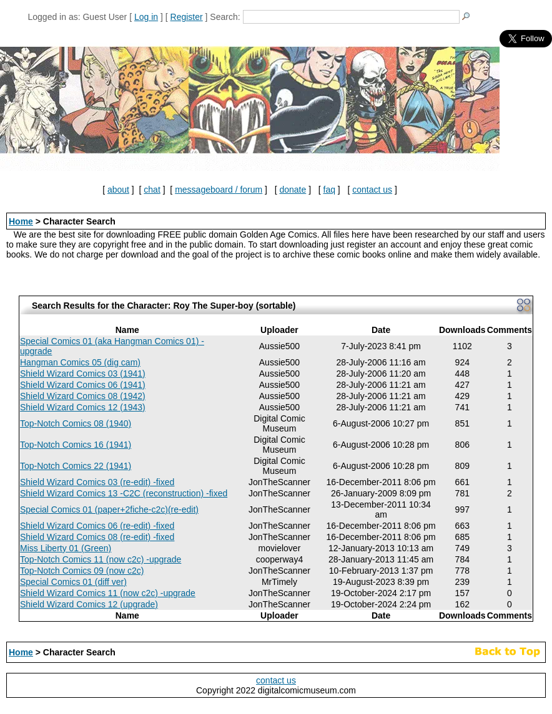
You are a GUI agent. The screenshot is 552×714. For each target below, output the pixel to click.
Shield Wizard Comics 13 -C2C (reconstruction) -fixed (123, 493)
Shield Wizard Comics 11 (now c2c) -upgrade (107, 593)
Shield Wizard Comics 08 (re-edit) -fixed (97, 537)
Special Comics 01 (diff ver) (73, 582)
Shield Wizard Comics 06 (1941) (82, 385)
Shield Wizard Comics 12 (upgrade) (89, 604)
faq (329, 190)
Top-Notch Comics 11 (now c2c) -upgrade (100, 559)
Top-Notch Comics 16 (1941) (75, 445)
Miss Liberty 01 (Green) (65, 548)
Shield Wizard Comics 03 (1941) (82, 374)
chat (152, 190)
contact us (372, 190)
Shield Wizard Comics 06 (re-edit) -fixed (97, 526)
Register (186, 17)
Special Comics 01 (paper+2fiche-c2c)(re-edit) (109, 509)
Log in (146, 17)
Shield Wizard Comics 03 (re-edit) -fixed (97, 482)
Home (21, 221)
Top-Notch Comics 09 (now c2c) (82, 571)
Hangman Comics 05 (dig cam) (80, 362)
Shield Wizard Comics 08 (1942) (82, 396)
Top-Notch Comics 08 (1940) (75, 423)
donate (292, 190)
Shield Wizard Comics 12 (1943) (82, 407)
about (118, 190)
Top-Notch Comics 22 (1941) (75, 466)
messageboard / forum (218, 190)
